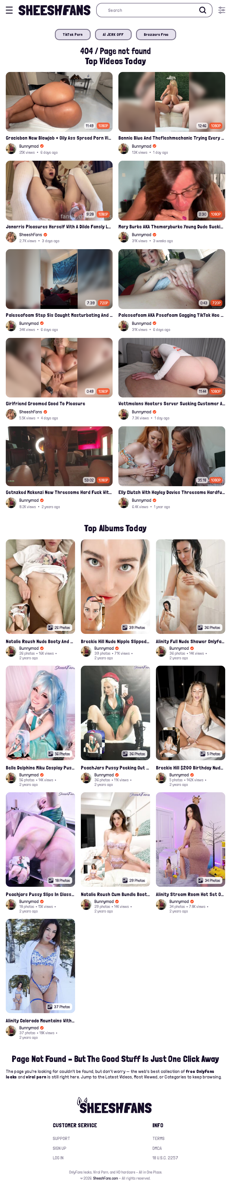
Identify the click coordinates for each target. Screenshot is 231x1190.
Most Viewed (146, 1077)
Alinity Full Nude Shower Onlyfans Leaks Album (190, 641)
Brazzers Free (156, 34)
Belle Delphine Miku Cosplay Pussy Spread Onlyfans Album (40, 768)
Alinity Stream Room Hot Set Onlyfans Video (190, 894)
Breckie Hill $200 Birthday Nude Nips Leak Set (190, 768)
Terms (158, 1138)
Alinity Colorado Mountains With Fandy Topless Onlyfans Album (40, 1020)
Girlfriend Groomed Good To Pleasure (45, 403)
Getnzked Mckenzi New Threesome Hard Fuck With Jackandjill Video (59, 492)
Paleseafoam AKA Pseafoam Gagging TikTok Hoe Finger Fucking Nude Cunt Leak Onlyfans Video (171, 315)
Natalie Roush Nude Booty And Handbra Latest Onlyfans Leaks (40, 641)
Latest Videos (118, 1077)
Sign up (59, 1148)
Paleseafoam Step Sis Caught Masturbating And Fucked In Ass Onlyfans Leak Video (59, 315)
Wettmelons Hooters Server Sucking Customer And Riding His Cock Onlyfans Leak (171, 403)
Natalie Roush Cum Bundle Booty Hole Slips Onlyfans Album (115, 894)
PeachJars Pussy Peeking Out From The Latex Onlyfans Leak (115, 768)
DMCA (157, 1148)
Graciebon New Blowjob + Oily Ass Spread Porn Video (59, 138)
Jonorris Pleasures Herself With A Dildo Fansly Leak (59, 226)
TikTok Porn (73, 34)
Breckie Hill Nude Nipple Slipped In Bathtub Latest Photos (115, 641)
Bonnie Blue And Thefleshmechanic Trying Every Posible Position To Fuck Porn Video (171, 138)
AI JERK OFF (113, 34)
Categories (175, 1077)
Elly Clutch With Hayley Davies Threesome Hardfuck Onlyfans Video (171, 492)
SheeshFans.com (105, 1178)
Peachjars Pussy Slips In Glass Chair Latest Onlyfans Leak (40, 894)
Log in (58, 1158)
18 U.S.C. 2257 (165, 1158)
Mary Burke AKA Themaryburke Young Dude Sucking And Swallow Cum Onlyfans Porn (171, 226)
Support (61, 1138)
